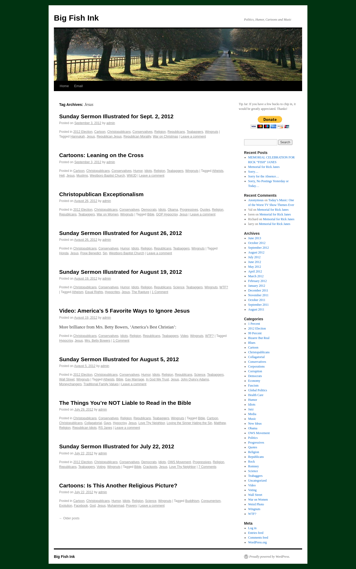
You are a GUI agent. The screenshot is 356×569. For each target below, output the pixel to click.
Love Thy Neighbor (151, 423)
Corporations (256, 366)
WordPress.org (257, 542)
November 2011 (258, 295)
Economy (254, 381)
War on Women (108, 214)
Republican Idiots (84, 428)
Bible (150, 214)
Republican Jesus (109, 136)
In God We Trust (157, 379)
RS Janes (105, 428)
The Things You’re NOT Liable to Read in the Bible (125, 403)
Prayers (131, 505)
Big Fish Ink (76, 17)
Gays (107, 423)
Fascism (253, 385)
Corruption (255, 371)
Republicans (176, 132)
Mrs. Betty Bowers (97, 340)
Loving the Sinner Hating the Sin (189, 423)
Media (252, 414)
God (93, 505)
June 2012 (254, 262)
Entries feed (256, 533)
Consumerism (211, 501)
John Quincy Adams (195, 379)
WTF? (223, 287)
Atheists (217, 171)
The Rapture (140, 292)
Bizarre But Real (259, 338)
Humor (138, 171)
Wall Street (66, 379)
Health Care (256, 395)
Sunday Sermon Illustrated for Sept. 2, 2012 (116, 116)
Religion (160, 132)
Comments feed (258, 537)
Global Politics (257, 390)
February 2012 (257, 281)
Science (179, 287)
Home (64, 86)
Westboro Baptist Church (107, 175)
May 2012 (254, 267)
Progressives (189, 209)
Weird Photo (256, 504)
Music (252, 419)
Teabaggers (195, 132)
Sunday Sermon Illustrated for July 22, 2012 (116, 446)
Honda (63, 253)
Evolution (65, 505)
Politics (253, 438)
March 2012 (256, 276)
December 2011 (258, 290)
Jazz (251, 409)
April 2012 (255, 271)
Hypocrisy (66, 340)
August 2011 (256, 309)
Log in (252, 528)
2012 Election (82, 132)
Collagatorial (93, 423)
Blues (251, 343)
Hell (62, 175)
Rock (251, 461)
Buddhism (192, 501)
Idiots (148, 171)
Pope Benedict (90, 253)
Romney (253, 466)
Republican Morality (137, 136)
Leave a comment (193, 136)
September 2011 (258, 305)
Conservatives (143, 132)
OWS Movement (179, 462)
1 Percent (254, 324)
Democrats (149, 209)
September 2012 (258, 248)
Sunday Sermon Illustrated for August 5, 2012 (119, 359)
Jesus (91, 136)
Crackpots (150, 467)
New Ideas (255, 423)
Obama (173, 209)
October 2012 (257, 243)
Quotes (205, 209)
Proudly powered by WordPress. (269, 556)
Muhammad (115, 505)
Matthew (220, 423)
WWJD (132, 175)
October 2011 (256, 300)
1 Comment (160, 292)
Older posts (69, 518)
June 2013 (254, 238)
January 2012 (256, 286)
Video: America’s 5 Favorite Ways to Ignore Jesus (124, 311)
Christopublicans (119, 132)
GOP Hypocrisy (167, 214)
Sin (105, 253)
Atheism (77, 292)
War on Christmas (165, 136)
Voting (101, 467)
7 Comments (207, 467)
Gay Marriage (134, 379)
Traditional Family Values (101, 384)
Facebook (81, 505)
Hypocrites (112, 292)
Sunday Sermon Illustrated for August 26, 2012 (120, 233)
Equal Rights (94, 292)
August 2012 (256, 252)
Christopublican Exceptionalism (101, 194)
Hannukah (78, 136)
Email (78, 86)
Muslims (82, 175)
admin (110, 123)
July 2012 (254, 257)
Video (184, 336)
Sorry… (253, 171)
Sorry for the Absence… (263, 176)
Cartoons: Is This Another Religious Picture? (118, 485)
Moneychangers (70, 384)
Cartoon (100, 132)
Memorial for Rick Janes (264, 167)
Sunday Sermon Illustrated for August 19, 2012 (120, 272)
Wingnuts (211, 132)
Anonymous (256, 200)
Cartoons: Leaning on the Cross (101, 155)
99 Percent (255, 333)
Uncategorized (257, 480)
